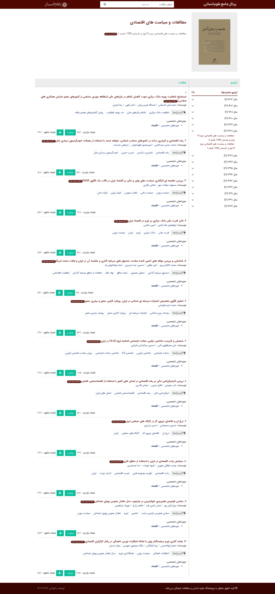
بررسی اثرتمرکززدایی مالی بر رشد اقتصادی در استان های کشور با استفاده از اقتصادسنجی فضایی (125, 381)
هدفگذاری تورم (126, 553)
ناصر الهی (130, 105)
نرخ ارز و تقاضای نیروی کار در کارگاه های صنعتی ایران (147, 421)
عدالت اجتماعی (161, 353)
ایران (130, 233)
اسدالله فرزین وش (146, 105)
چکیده (70, 132)
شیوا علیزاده (149, 465)
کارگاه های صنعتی (130, 433)
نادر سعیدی (170, 385)
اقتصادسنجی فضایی (124, 393)
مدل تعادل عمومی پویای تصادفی (99, 553)
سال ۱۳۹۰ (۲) (230, 200)
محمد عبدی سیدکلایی (165, 145)
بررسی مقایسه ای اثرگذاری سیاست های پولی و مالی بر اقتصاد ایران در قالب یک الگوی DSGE (125, 181)
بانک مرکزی (149, 233)
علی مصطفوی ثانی (167, 345)
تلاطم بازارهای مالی (136, 112)
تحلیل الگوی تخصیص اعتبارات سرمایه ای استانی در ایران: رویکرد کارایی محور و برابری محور (127, 301)
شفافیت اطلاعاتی (61, 273)
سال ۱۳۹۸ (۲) (230, 131)
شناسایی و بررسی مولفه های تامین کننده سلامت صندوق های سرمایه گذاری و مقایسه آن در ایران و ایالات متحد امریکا (112, 261)
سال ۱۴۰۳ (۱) (230, 99)
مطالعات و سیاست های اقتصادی (158, 22)
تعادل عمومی (131, 193)
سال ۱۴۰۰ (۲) (230, 118)
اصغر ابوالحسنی (168, 546)
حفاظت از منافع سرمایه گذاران (87, 273)
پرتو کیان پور (170, 505)
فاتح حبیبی (156, 385)
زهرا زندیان (114, 546)
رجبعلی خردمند (121, 145)
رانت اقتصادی (162, 473)
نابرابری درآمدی (145, 153)
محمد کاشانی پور (168, 265)
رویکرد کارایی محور (116, 313)
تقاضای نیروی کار (150, 433)
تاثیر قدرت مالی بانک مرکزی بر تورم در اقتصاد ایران (148, 221)
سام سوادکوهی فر (113, 265)
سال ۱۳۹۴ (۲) (230, 174)
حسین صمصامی (168, 425)
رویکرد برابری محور (94, 313)
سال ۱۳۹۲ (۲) (230, 187)
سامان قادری (142, 385)
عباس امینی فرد (153, 505)
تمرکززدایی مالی (161, 393)
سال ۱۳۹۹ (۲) (230, 125)
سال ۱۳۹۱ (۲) (230, 193)
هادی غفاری (149, 185)
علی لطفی (152, 265)
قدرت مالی (164, 233)
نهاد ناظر (109, 273)
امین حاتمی (149, 225)
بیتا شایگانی (152, 546)
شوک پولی (116, 193)
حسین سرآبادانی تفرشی (143, 345)
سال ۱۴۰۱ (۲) (231, 112)
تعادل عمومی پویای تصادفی (107, 513)
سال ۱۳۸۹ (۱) (230, 206)
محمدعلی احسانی (167, 105)
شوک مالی (102, 193)
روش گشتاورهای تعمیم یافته (89, 112)
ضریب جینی (127, 153)
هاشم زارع (138, 505)
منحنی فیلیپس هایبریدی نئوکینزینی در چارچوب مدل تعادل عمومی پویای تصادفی (132, 501)
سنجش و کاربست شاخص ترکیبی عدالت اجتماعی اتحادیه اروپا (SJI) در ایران (135, 341)
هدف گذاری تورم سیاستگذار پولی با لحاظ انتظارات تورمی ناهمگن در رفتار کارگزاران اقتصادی (127, 541)
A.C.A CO (43, 588)
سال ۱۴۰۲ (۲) (230, 106)
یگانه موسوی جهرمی (133, 546)
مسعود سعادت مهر (167, 185)
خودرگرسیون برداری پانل (106, 153)
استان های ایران (103, 393)
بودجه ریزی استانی (159, 313)
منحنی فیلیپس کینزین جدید (155, 513)
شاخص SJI (127, 353)
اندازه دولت (105, 473)
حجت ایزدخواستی (167, 305)
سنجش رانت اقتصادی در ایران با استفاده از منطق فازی (146, 461)
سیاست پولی (162, 193)
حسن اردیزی (150, 425)
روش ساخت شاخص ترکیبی (78, 353)
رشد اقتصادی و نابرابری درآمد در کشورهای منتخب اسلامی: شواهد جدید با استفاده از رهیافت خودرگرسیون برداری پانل (112, 141)
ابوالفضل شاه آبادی (167, 225)
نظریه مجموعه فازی (142, 473)
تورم (138, 233)
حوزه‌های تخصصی (170, 125)
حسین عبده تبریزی (134, 265)
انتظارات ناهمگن (161, 553)
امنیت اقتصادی (122, 473)
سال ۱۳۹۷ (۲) (230, 156)
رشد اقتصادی (162, 153)
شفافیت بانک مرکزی (159, 112)
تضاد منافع (122, 273)
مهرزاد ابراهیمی (122, 505)
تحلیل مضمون (138, 273)
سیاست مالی (147, 193)
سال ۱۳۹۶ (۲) (230, 162)
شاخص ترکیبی (144, 353)
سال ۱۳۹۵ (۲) (230, 168)
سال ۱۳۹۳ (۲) (230, 181)
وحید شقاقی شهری (166, 465)
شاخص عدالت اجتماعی (107, 353)
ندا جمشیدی (133, 465)
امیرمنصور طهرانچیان (142, 145)
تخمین (135, 513)
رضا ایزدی (117, 105)
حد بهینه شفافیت (115, 112)
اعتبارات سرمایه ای (138, 313)
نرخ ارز (165, 433)
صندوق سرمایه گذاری (158, 273)
